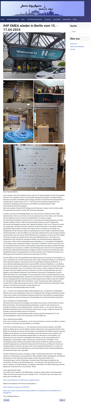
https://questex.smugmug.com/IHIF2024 (16, 387)
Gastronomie (67, 19)
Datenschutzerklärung (77, 46)
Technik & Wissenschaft (34, 19)
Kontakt (72, 49)
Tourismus (47, 19)
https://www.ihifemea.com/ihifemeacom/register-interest (21, 380)
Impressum (73, 44)
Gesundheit (56, 19)
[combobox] (79, 32)
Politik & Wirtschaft (13, 19)
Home (3, 19)
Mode (75, 19)
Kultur (23, 19)
